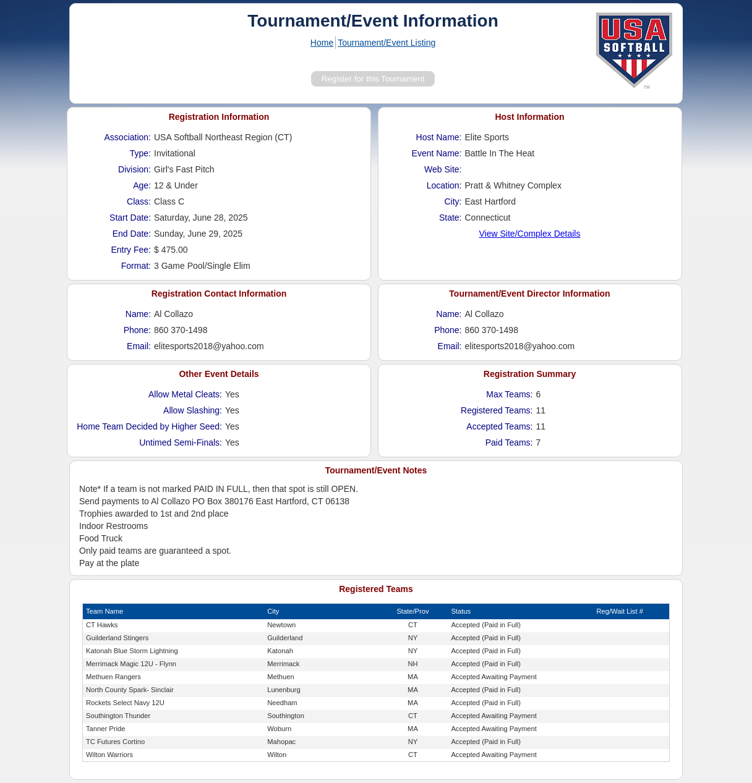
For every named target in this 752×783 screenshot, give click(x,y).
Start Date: (130, 217)
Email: (139, 346)
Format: (136, 266)
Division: (134, 169)
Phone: (137, 330)
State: (450, 217)
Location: (444, 185)
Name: (138, 314)
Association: (128, 137)
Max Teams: (509, 394)
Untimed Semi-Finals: (180, 442)
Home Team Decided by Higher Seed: (149, 426)
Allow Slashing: (192, 410)
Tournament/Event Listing (386, 43)
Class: (139, 201)
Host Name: (439, 137)
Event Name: (437, 153)
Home (321, 43)
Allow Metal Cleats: (185, 394)
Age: (142, 185)
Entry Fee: (131, 250)
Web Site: (442, 169)
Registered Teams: (496, 410)
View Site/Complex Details (530, 234)
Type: (140, 153)
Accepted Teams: (499, 426)
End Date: (132, 234)
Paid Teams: (509, 442)
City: (453, 201)
